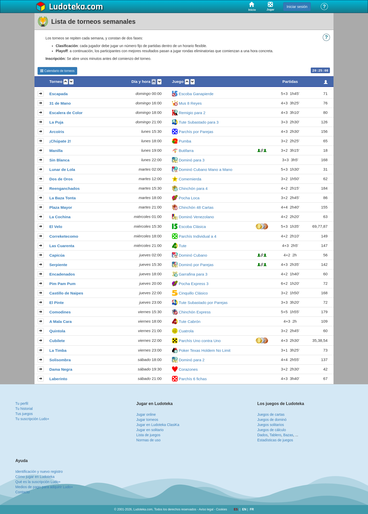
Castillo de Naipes (66, 293)
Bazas (288, 435)
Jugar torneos (147, 420)
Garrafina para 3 (193, 274)
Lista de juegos (148, 435)
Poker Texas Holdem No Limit (204, 350)
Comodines (60, 312)
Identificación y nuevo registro (39, 471)
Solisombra (60, 360)
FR (252, 509)
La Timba (57, 350)
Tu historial (24, 409)
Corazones (188, 369)
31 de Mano (60, 103)
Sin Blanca (59, 160)
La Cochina (60, 217)
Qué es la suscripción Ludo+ (38, 482)
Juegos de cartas (271, 414)
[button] (65, 81)
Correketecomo (63, 236)
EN (244, 509)
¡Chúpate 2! (60, 141)
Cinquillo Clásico (193, 293)
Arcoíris (56, 132)
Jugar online (146, 414)
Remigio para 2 (192, 113)
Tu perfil (21, 403)
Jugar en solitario (150, 430)
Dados (262, 435)
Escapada (58, 94)
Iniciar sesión (296, 7)
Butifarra (186, 150)
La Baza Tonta (62, 198)
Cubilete (57, 341)
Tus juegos (24, 414)
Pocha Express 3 (193, 284)
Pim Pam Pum (62, 284)
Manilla (56, 150)
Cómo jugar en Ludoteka (34, 477)
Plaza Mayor (60, 207)
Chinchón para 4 (193, 188)
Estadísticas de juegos (275, 440)
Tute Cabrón (189, 321)
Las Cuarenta (61, 246)
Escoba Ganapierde (196, 94)
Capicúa (57, 255)
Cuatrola (186, 331)
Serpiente (58, 265)
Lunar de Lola (62, 169)
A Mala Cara (60, 321)
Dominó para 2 (191, 360)
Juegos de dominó (271, 420)
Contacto (22, 492)
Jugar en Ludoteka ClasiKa (157, 425)
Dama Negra (60, 369)
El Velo (55, 226)
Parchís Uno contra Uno (200, 341)
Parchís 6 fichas (193, 379)
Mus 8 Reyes (190, 103)
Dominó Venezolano (196, 217)
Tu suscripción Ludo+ (32, 419)
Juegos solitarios (270, 425)
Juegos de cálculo (271, 430)
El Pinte (56, 302)
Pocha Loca (189, 198)
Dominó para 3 (191, 160)
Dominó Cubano (193, 255)
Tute (182, 246)
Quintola (57, 331)
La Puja (56, 122)
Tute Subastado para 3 (198, 122)
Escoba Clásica (192, 226)
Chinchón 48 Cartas (196, 207)
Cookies (221, 509)
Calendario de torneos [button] (57, 71)
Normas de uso (148, 440)
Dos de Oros (61, 179)
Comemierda (190, 179)
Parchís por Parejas (196, 132)
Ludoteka (67, 7)
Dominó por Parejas (196, 265)
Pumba (185, 141)
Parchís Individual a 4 (197, 236)
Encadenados (62, 274)
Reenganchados (64, 188)
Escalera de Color (66, 113)
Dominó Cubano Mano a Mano (205, 169)
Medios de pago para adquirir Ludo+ (44, 487)
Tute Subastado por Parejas (203, 302)
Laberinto (58, 379)
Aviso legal (206, 509)
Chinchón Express (195, 312)
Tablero (275, 435)
